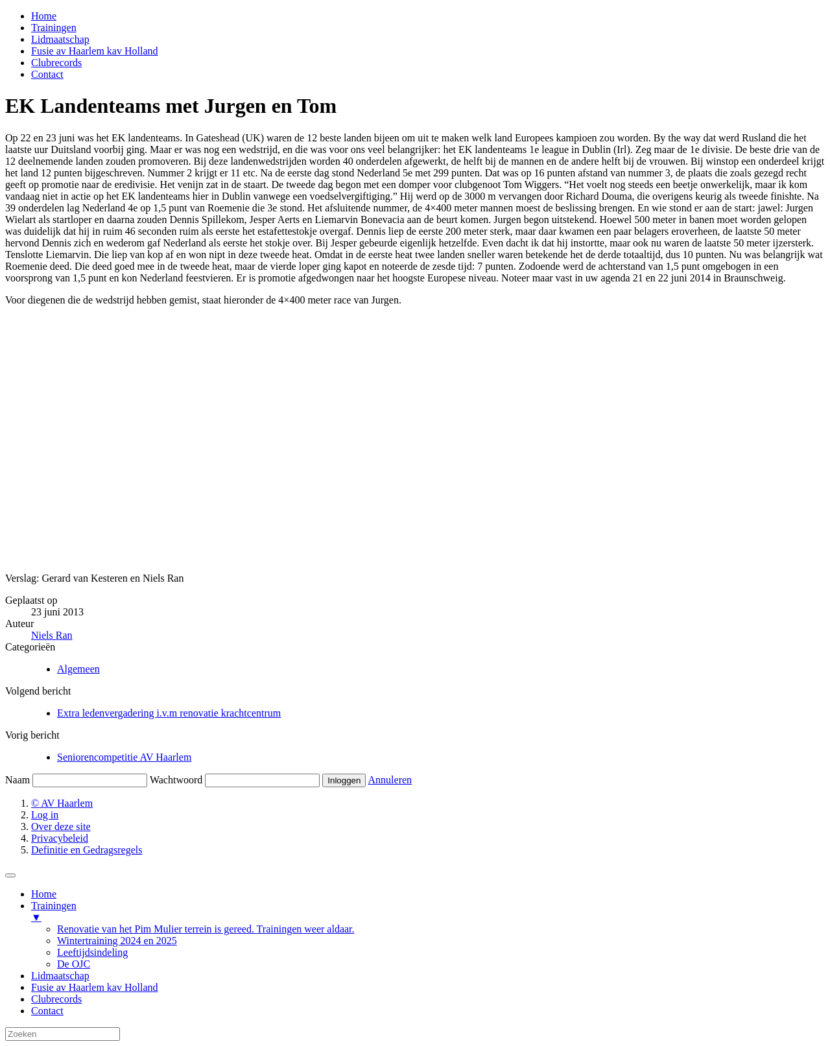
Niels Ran (52, 635)
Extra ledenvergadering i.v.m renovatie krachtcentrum (169, 713)
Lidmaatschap (60, 39)
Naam (17, 779)
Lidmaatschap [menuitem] (60, 975)
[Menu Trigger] (10, 875)
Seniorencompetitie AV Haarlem (124, 757)
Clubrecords (56, 62)
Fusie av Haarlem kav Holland (94, 50)
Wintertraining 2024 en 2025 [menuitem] (117, 940)
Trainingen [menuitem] (428, 911)
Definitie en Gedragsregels (86, 849)
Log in (44, 814)
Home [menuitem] (43, 893)
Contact (47, 74)
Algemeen (78, 668)
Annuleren (390, 779)
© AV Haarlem (62, 803)
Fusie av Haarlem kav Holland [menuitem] (94, 987)
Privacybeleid (59, 838)
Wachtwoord (176, 779)
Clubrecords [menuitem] (56, 998)
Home (43, 15)
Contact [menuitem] (47, 1010)
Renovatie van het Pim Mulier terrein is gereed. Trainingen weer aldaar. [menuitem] (206, 928)
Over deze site (61, 826)
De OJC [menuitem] (73, 963)
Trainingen (54, 27)
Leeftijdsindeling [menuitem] (92, 952)
